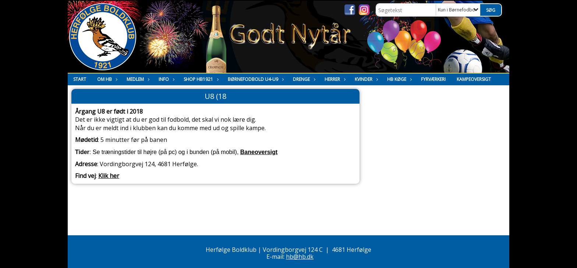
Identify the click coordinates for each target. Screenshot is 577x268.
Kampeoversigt (474, 79)
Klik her (108, 176)
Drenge (303, 79)
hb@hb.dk (300, 257)
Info (166, 79)
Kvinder (365, 79)
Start (79, 79)
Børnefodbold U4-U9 (255, 79)
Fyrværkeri (433, 79)
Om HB (106, 79)
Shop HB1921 (200, 79)
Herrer (334, 79)
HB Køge (398, 79)
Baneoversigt (258, 152)
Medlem (137, 79)
